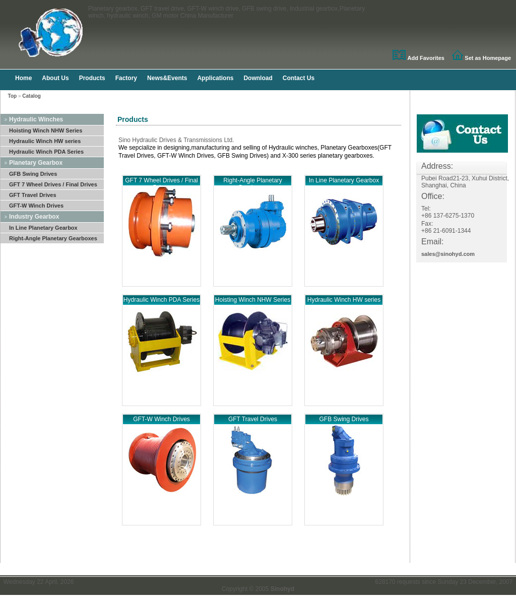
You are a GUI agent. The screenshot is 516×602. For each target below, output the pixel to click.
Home (23, 78)
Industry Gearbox (34, 216)
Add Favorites (426, 58)
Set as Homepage (488, 58)
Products (92, 78)
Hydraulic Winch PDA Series (46, 152)
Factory (126, 78)
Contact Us (298, 78)
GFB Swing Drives (33, 174)
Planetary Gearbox (35, 162)
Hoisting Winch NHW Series (45, 130)
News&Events (167, 78)
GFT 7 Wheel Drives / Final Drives (53, 184)
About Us (55, 78)
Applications (215, 78)
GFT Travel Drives (32, 195)
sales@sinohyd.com (448, 254)
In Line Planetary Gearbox (43, 228)
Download (257, 78)
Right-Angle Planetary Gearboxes (53, 238)
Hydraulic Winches (36, 119)
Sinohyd (282, 588)
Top (12, 96)
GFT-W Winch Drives (36, 206)
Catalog (31, 96)
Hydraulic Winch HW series (45, 141)
